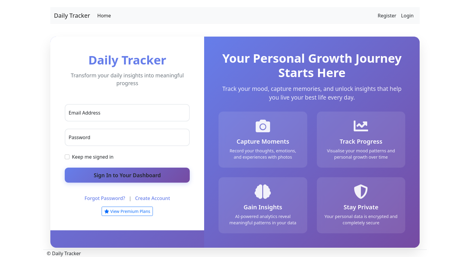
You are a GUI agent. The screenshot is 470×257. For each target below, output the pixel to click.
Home (104, 15)
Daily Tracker (72, 15)
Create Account (152, 198)
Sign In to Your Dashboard (127, 175)
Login (407, 15)
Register (387, 15)
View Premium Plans (127, 211)
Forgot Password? (105, 198)
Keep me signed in (93, 157)
